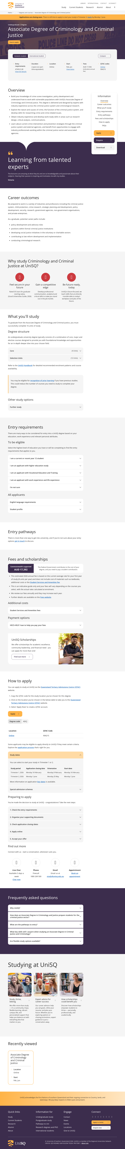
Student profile (16, 509)
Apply (90, 17)
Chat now (17, 879)
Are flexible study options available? (25, 941)
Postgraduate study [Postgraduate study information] (44, 1120)
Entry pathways (104, 115)
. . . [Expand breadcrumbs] (15, 12)
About (108, 7)
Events (66, 1124)
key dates (41, 782)
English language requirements (23, 502)
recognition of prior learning (42, 380)
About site (85, 1143)
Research (90, 7)
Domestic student (20, 56)
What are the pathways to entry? (23, 924)
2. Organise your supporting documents (26, 817)
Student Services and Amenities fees (25, 610)
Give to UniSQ (69, 1130)
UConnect (112, 3)
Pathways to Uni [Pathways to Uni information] (42, 1124)
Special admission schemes (21, 789)
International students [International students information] (45, 1130)
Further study (15, 407)
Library (83, 3)
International (93, 3)
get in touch (20, 541)
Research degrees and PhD (47, 1127)
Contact (103, 3)
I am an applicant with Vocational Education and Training (34, 473)
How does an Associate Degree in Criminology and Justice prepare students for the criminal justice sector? (44, 916)
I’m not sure (15, 487)
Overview (104, 101)
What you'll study (104, 108)
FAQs (104, 125)
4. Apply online (16, 831)
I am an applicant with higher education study (29, 465)
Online (102, 67)
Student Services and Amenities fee (45, 582)
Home (10, 13)
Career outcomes (104, 104)
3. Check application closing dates (24, 824)
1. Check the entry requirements (23, 810)
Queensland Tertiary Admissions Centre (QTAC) (60, 687)
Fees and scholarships (104, 118)
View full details (20, 72)
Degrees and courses (26, 13)
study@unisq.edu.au (55, 876)
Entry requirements (104, 111)
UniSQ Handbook (25, 365)
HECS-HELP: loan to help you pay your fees (28, 625)
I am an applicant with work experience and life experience (34, 480)
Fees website (45, 597)
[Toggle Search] (114, 7)
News (66, 1120)
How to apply (104, 122)
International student (36, 56)
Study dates (15, 755)
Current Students (76, 7)
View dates (70, 69)
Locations (68, 1127)
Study (64, 7)
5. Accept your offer (18, 839)
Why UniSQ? (15, 908)
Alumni (100, 7)
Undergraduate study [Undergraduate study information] (44, 1117)
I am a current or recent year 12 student (27, 458)
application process (26, 747)
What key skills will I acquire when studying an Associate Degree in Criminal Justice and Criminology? (42, 933)
